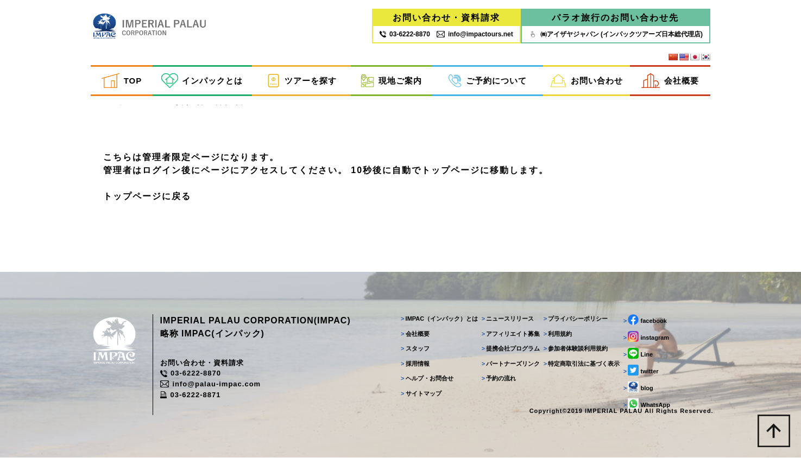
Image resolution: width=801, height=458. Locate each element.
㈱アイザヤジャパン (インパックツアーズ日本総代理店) (615, 34)
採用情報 (415, 364)
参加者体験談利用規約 (576, 349)
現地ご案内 (391, 80)
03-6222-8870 (190, 374)
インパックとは (202, 80)
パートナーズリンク (510, 364)
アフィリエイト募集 (510, 334)
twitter (641, 370)
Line (638, 353)
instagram (646, 337)
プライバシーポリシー (576, 319)
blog (638, 387)
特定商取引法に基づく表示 (582, 364)
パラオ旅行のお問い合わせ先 (615, 17)
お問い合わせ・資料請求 (446, 17)
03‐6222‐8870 (405, 34)
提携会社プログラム (510, 349)
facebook (645, 320)
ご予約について (487, 80)
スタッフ (415, 349)
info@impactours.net (475, 34)
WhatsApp (646, 404)
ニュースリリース (507, 319)
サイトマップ (421, 394)
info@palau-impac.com (210, 384)
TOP (122, 80)
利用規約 (558, 334)
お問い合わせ (586, 80)
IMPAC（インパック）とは (439, 319)
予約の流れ (498, 379)
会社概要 (670, 80)
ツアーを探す (301, 80)
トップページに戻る (147, 196)
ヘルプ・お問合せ (427, 379)
